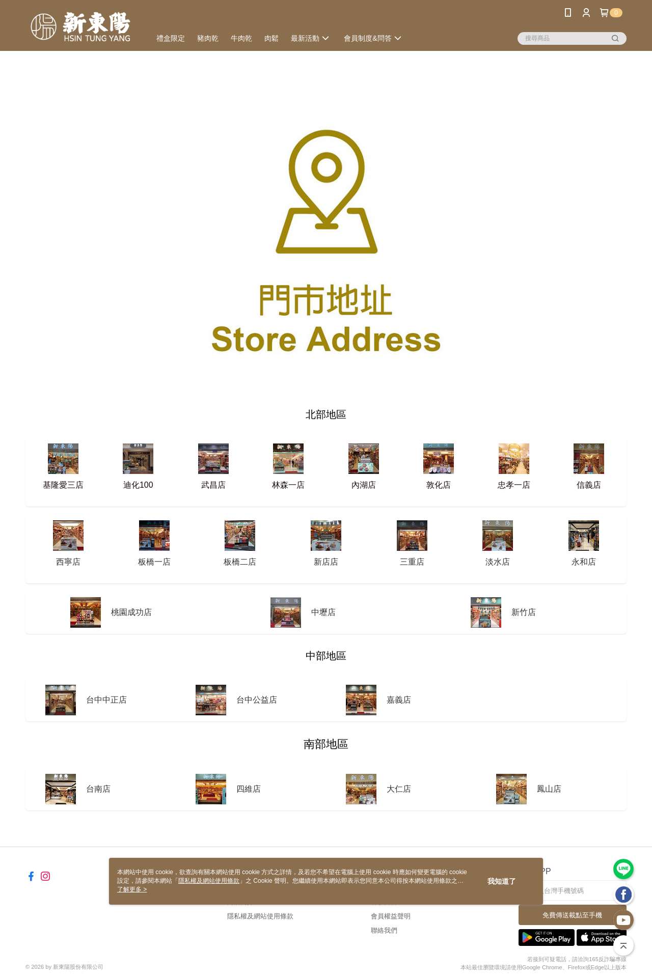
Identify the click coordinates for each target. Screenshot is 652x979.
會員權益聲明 (391, 916)
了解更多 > (132, 889)
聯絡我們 (384, 930)
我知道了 (501, 881)
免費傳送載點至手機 (572, 915)
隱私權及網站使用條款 (260, 916)
